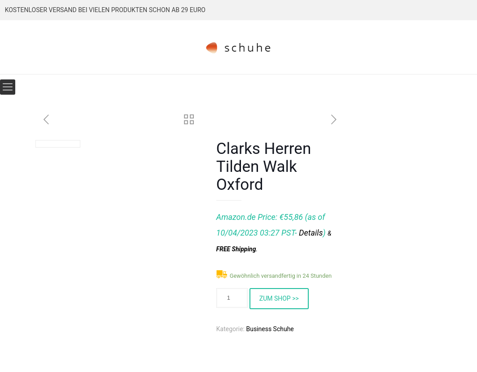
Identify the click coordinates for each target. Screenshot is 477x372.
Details (311, 232)
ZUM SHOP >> (279, 298)
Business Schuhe (269, 329)
